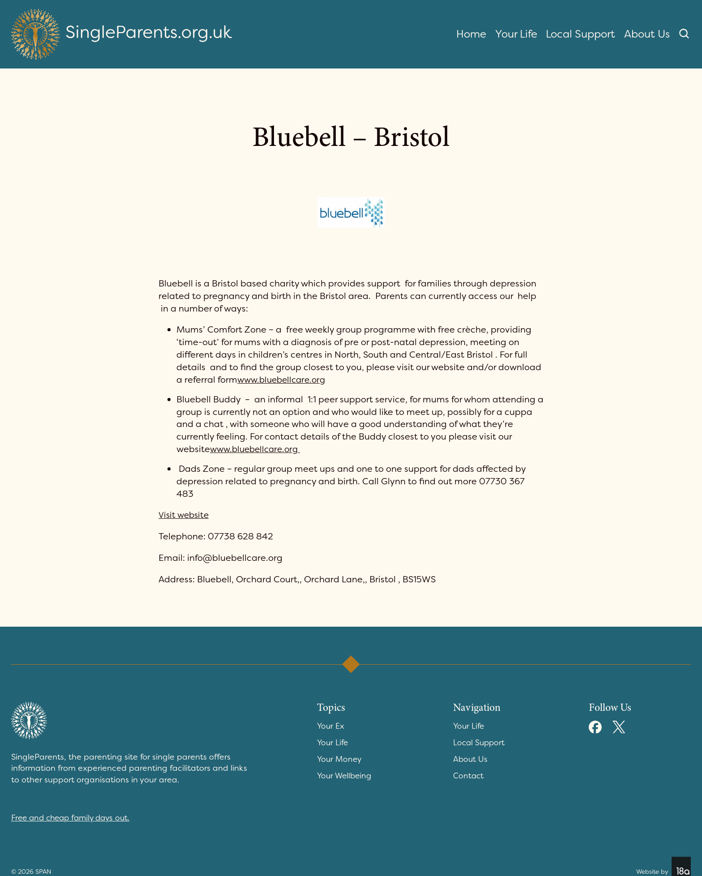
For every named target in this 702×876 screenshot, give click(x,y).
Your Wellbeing (345, 775)
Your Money (340, 759)
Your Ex (331, 726)
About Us (647, 34)
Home (471, 34)
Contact (468, 775)
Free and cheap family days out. (74, 817)
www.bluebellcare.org (284, 379)
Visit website (185, 515)
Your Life (516, 34)
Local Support (580, 34)
